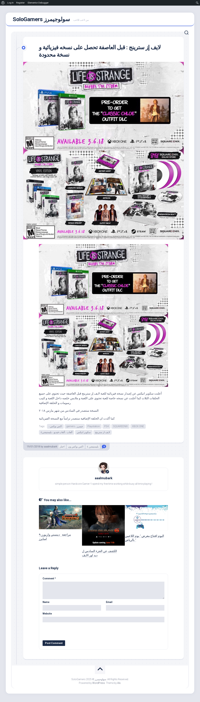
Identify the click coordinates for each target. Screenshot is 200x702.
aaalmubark (50, 448)
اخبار (62, 448)
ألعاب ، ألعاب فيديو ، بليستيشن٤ (56, 433)
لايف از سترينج (102, 433)
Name (46, 603)
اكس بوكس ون (75, 448)
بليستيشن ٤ (93, 448)
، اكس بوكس (55, 427)
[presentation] (66, 631)
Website (47, 614)
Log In (10, 2)
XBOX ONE (138, 427)
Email (109, 603)
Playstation (93, 427)
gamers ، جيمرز (74, 427)
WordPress (98, 684)
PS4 (106, 427)
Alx (119, 684)
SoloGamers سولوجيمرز (41, 19)
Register (20, 2)
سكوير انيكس (84, 433)
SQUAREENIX (120, 427)
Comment (49, 579)
